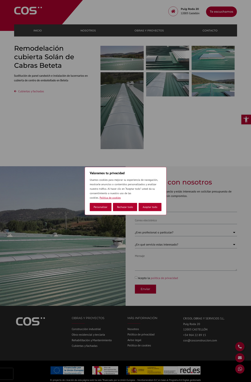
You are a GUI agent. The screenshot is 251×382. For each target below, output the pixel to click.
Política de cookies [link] (110, 197)
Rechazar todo (125, 207)
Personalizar (100, 207)
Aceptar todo (150, 207)
